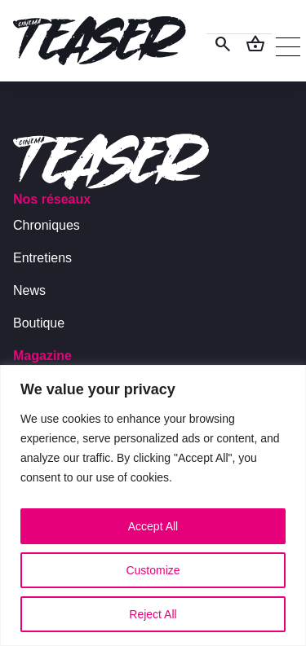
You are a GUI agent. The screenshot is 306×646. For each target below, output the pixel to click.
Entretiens (42, 258)
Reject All (152, 614)
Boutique (38, 323)
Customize (153, 570)
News (29, 290)
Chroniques (46, 225)
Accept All (153, 526)
